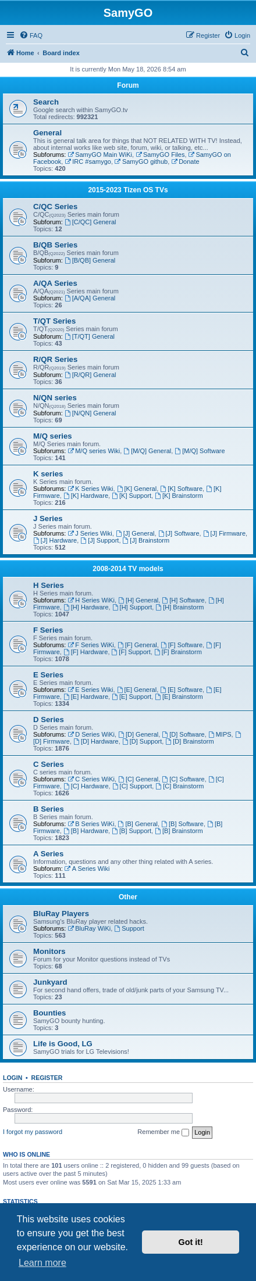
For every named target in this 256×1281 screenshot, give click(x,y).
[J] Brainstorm (146, 540)
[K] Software (181, 488)
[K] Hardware (85, 495)
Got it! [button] (191, 1242)
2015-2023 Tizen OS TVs (128, 190)
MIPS (220, 734)
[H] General (138, 600)
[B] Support (131, 830)
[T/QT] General (90, 336)
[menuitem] (30, 35)
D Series (48, 719)
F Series (48, 630)
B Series (48, 809)
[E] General (137, 689)
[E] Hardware (85, 696)
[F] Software (181, 644)
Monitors (49, 951)
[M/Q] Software (200, 450)
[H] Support (132, 607)
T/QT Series (54, 321)
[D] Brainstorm (189, 741)
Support (129, 928)
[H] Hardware (86, 607)
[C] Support (132, 786)
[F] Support (131, 651)
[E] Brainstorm (179, 696)
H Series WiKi (91, 600)
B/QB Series (55, 245)
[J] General (135, 533)
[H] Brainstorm (179, 607)
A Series (48, 853)
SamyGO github (141, 161)
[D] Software (183, 734)
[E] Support (131, 696)
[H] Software (183, 600)
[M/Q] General (147, 450)
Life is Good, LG (63, 1043)
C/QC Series (55, 206)
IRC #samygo (88, 161)
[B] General (138, 823)
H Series (48, 585)
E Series (48, 674)
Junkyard (50, 982)
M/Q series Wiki (93, 450)
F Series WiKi (90, 644)
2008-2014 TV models (128, 569)
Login (12, 1077)
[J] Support (99, 540)
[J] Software (179, 533)
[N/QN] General (90, 413)
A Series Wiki (87, 868)
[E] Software (181, 689)
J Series (48, 518)
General (47, 132)
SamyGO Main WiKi (99, 154)
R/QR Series (55, 359)
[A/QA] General (90, 298)
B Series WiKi (90, 823)
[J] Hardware (55, 540)
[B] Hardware (85, 830)
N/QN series (55, 397)
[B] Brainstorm (179, 830)
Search (46, 102)
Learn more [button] (42, 1263)
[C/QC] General (90, 221)
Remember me (163, 1132)
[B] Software (182, 823)
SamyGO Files (160, 154)
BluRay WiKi (89, 928)
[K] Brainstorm (179, 495)
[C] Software (183, 779)
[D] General (138, 734)
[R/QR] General (90, 374)
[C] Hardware (86, 786)
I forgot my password (32, 1131)
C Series (48, 764)
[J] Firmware (224, 533)
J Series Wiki (89, 533)
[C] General (138, 779)
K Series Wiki (90, 488)
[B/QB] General (90, 260)
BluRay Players (61, 913)
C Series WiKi (91, 779)
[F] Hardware (85, 651)
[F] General (137, 644)
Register (47, 1077)
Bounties (49, 1013)
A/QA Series (55, 283)
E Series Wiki (90, 689)
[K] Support (131, 495)
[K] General (137, 488)
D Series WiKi (91, 734)
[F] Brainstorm (178, 651)
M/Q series (52, 436)
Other (128, 897)
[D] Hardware (96, 741)
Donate (185, 161)
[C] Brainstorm (179, 786)
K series (48, 473)
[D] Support (142, 741)
